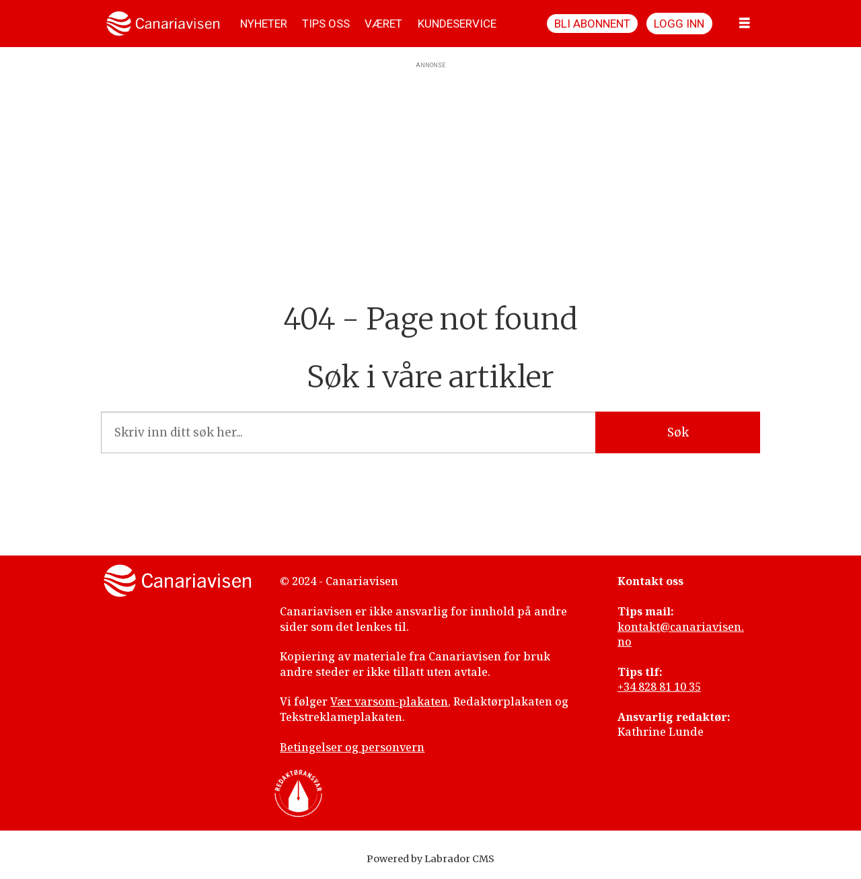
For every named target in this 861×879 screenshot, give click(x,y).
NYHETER (263, 23)
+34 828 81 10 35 (659, 686)
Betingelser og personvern (352, 747)
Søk (678, 432)
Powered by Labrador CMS (430, 859)
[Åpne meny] (744, 23)
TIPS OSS (326, 23)
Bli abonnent (592, 23)
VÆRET (383, 23)
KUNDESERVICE (457, 23)
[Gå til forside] (163, 23)
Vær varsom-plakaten (389, 701)
